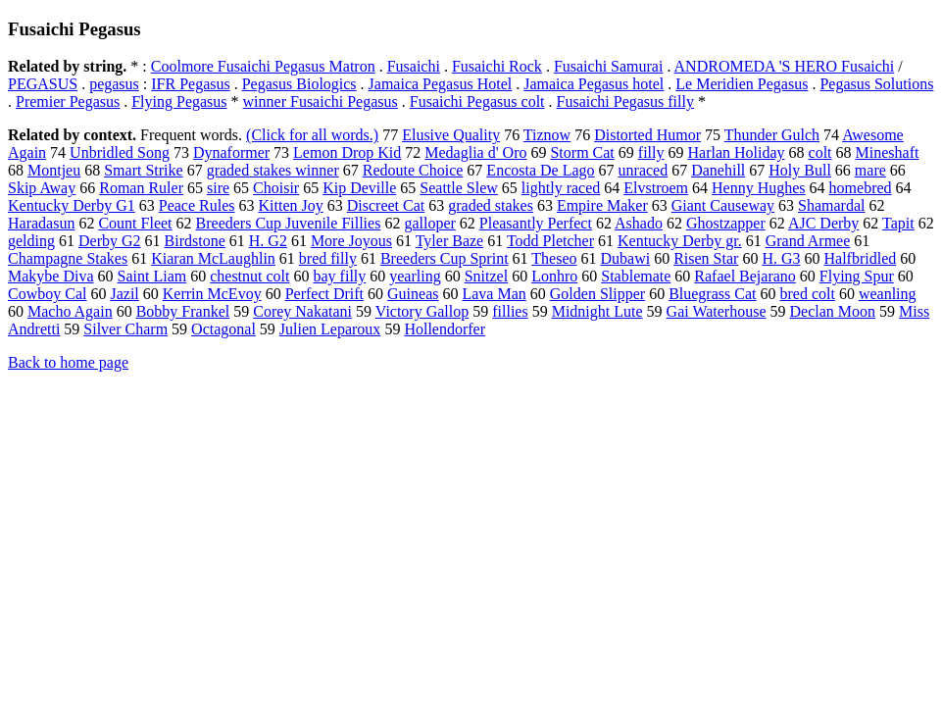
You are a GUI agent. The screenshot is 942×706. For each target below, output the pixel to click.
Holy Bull (799, 170)
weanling (888, 293)
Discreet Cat (386, 205)
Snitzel (486, 276)
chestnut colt (249, 276)
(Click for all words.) (312, 134)
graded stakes (490, 205)
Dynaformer (231, 152)
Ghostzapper (726, 223)
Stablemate (635, 276)
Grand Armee (808, 240)
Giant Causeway (722, 205)
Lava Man (493, 293)
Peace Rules (197, 205)
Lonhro (554, 276)
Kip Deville (359, 187)
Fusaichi (413, 66)
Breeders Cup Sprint (444, 258)
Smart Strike (143, 170)
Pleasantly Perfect (535, 223)
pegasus (114, 84)
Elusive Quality (451, 134)
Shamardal (831, 205)
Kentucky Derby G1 (71, 205)
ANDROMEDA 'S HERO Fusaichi (784, 66)
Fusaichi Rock (497, 66)
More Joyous (351, 240)
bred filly (328, 258)
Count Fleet (135, 223)
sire (218, 187)
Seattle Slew (459, 187)
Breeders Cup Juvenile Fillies (288, 223)
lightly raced (560, 187)
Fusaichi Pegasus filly (625, 101)
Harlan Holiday (735, 152)
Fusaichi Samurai (609, 66)
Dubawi (626, 258)
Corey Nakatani (302, 311)
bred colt (806, 293)
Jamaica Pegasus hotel (593, 84)
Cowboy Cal (47, 293)
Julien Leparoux (330, 329)
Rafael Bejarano (745, 276)
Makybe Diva (51, 276)
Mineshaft (887, 152)
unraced (644, 170)
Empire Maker (602, 205)
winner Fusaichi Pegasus (320, 101)
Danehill (718, 170)
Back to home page (68, 362)
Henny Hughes (759, 187)
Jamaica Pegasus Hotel (441, 84)
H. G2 (268, 240)
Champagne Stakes (67, 258)
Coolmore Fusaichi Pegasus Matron (263, 66)
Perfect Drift (324, 293)
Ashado (639, 223)
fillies (509, 311)
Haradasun (41, 223)
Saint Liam (152, 276)
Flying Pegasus (178, 101)
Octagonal (223, 329)
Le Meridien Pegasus (741, 84)
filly (651, 152)
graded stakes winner (273, 170)
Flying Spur (856, 276)
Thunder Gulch (771, 134)
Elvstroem (655, 187)
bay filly (340, 276)
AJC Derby (823, 223)
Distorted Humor (647, 134)
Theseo (553, 258)
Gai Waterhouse (717, 311)
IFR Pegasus (190, 84)
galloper (429, 223)
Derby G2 (109, 240)
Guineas (412, 293)
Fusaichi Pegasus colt (477, 101)
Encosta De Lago (540, 170)
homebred (860, 187)
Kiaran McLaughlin (213, 258)
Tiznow (546, 134)
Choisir (276, 187)
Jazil (124, 293)
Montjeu (53, 170)
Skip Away (41, 187)
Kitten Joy (291, 205)
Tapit (898, 223)
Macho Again (70, 311)
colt (820, 152)
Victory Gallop (422, 311)
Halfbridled (859, 258)
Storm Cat (582, 152)
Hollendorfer (444, 329)
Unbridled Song (120, 152)
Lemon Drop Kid (347, 152)
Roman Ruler (141, 187)
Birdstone (195, 240)
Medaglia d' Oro (475, 152)
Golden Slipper (597, 293)
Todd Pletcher (550, 240)
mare (870, 170)
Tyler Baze (450, 240)
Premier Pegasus (68, 101)
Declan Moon (833, 311)
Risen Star (705, 258)
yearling (414, 276)
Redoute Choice (413, 170)
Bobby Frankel (183, 311)
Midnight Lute (597, 311)
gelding (31, 240)
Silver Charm (125, 329)
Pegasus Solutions (876, 84)
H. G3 (781, 258)
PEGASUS (42, 84)
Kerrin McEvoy (212, 293)
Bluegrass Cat (712, 293)
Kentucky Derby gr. (680, 240)
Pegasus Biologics (299, 84)
